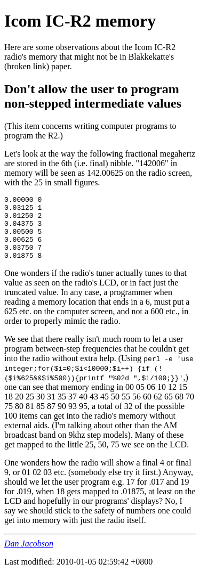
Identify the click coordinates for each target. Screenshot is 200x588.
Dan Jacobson (28, 556)
